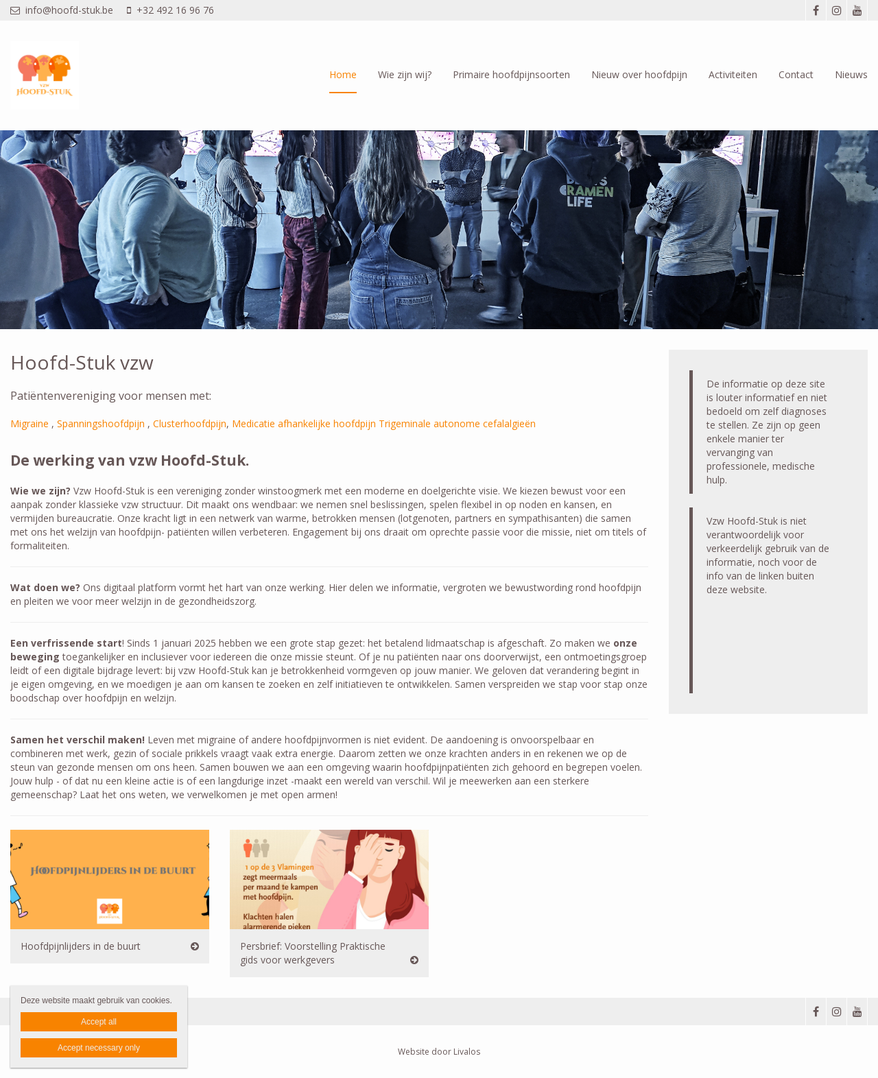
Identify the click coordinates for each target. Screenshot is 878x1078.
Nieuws (851, 74)
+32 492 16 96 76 (170, 9)
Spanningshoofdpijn (101, 423)
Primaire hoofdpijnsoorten (511, 74)
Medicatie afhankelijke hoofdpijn (304, 423)
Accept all (99, 1022)
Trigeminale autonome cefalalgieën (457, 423)
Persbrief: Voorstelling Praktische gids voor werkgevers (312, 952)
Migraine (29, 423)
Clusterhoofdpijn (189, 423)
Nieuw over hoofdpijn (639, 74)
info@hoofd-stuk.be (61, 9)
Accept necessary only (99, 1048)
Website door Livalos (439, 1051)
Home (343, 74)
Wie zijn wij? (404, 74)
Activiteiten (733, 74)
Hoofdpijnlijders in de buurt (81, 946)
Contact (796, 74)
